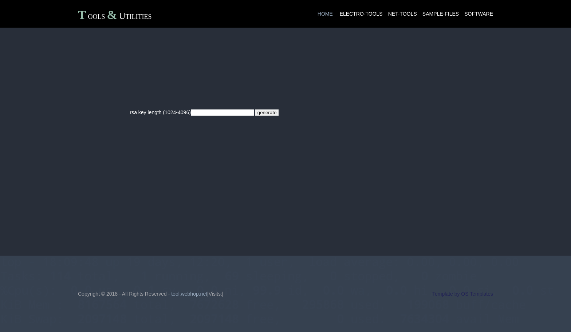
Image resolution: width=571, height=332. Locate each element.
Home (325, 14)
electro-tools (361, 14)
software (478, 14)
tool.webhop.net (189, 294)
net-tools (402, 14)
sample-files (440, 14)
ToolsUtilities (115, 16)
